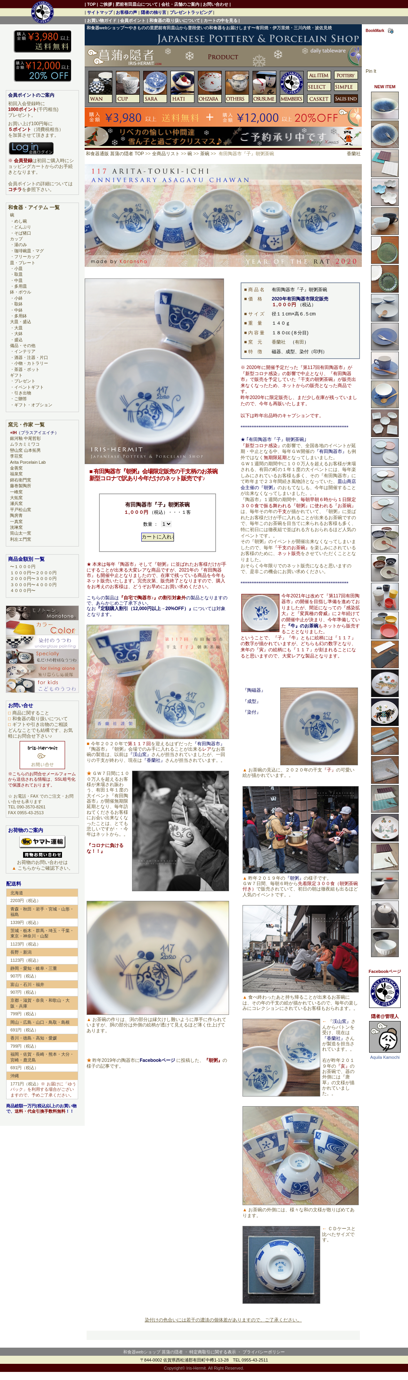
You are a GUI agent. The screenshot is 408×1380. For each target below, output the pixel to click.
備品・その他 (22, 345)
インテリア (24, 351)
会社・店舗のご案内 (180, 4)
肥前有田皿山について (136, 4)
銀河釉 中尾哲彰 (25, 438)
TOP (91, 4)
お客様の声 (126, 12)
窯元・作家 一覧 (26, 425)
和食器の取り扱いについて (174, 20)
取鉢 (18, 304)
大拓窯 (16, 497)
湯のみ (20, 244)
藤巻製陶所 (20, 485)
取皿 (18, 274)
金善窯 (16, 468)
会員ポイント (132, 20)
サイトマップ (99, 12)
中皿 (18, 280)
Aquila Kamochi (385, 1057)
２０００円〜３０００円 (33, 578)
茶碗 (204, 153)
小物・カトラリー (31, 363)
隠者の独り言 (153, 12)
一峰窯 (16, 492)
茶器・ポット (27, 369)
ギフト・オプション (33, 404)
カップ (16, 238)
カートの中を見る (220, 20)
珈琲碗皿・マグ (29, 250)
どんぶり (22, 227)
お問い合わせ (215, 4)
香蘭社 (354, 153)
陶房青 (16, 515)
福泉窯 (16, 473)
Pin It (371, 71)
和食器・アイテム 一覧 (34, 207)
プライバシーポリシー (263, 1352)
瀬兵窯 (16, 503)
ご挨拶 (105, 4)
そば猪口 (22, 233)
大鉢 (18, 333)
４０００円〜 (22, 590)
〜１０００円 (22, 566)
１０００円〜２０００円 (33, 572)
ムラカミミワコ (25, 444)
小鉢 (18, 298)
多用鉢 (20, 316)
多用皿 (20, 286)
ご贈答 (20, 398)
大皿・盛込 (20, 321)
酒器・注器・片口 (31, 357)
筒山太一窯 (20, 533)
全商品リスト (166, 153)
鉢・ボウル (20, 292)
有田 (299, 342)
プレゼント (24, 381)
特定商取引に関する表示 (212, 1352)
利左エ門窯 (20, 539)
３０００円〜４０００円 (33, 584)
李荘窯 (16, 456)
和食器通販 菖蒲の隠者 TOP (115, 153)
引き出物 (22, 393)
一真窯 (16, 521)
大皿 (18, 327)
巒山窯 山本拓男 (25, 450)
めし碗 (20, 221)
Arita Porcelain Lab (28, 462)
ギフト (16, 375)
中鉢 (18, 310)
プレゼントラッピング (191, 12)
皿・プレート (22, 262)
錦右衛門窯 (20, 480)
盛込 (18, 339)
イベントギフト (29, 387)
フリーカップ (27, 256)
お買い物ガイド (102, 20)
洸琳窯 (16, 527)
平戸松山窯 (20, 509)
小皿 (18, 268)
